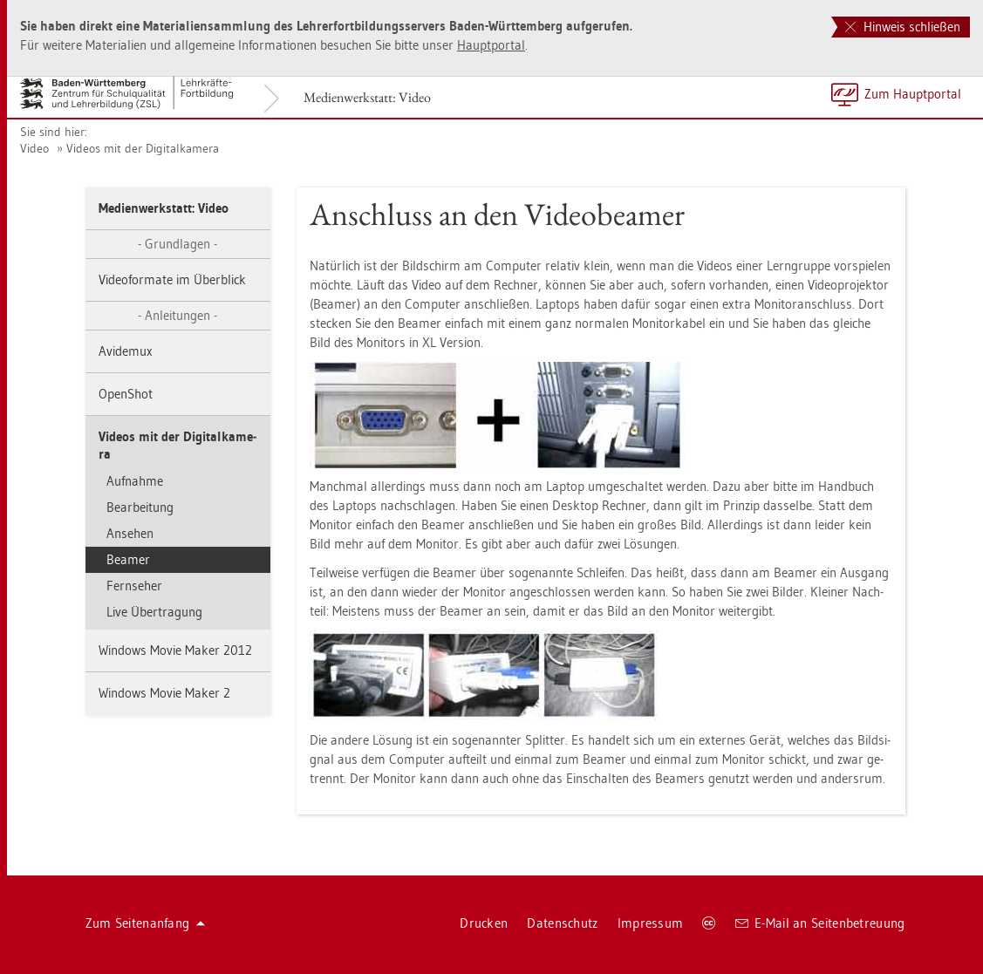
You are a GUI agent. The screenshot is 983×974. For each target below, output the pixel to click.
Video (34, 148)
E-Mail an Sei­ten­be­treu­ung (820, 923)
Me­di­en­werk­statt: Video (367, 97)
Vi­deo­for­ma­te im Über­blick (172, 279)
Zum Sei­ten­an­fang (145, 923)
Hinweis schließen (902, 26)
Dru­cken (484, 923)
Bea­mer (128, 559)
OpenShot (126, 393)
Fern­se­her (134, 585)
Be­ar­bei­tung (140, 507)
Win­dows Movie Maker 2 (164, 693)
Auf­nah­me (134, 481)
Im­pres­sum (651, 923)
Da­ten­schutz (562, 923)
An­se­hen (130, 533)
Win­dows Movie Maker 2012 (175, 650)
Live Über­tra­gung (154, 611)
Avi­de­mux (126, 351)
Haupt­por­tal (491, 45)
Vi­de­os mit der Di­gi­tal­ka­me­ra (142, 148)
